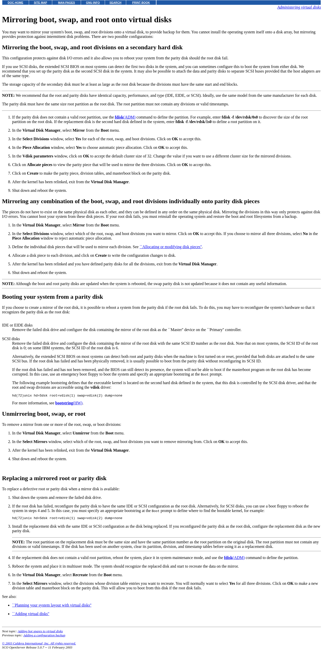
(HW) (69, 404)
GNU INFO (93, 2)
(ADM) (125, 117)
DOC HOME (15, 2)
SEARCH (115, 2)
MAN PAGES (66, 2)
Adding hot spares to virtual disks (40, 633)
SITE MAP (40, 2)
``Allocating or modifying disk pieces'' (171, 247)
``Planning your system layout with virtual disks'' (51, 606)
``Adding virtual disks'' (30, 615)
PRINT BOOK (141, 2)
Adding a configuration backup (44, 637)
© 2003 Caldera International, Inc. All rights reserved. (39, 645)
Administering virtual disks (299, 7)
